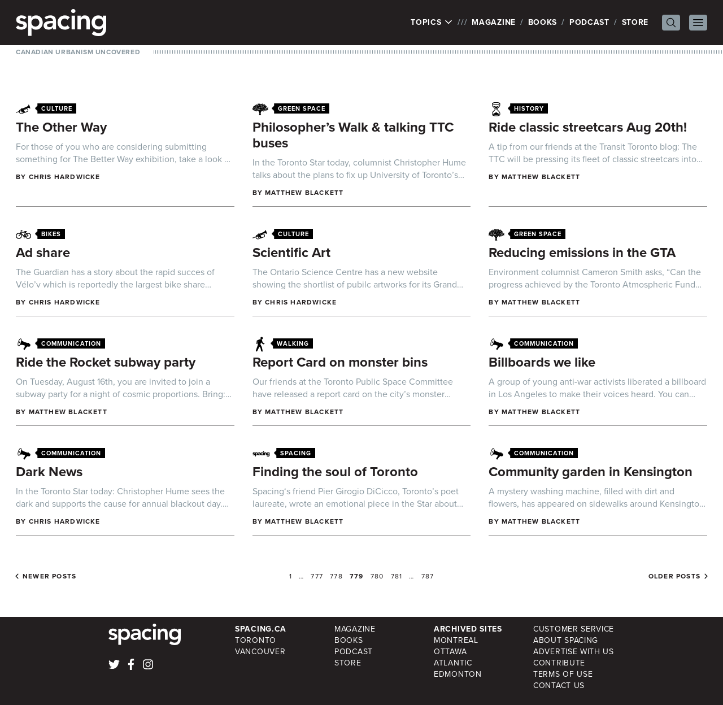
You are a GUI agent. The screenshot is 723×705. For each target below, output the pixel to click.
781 (397, 576)
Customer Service (573, 629)
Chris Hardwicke (65, 177)
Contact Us (559, 685)
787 (427, 576)
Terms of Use (563, 674)
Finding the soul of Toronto (335, 472)
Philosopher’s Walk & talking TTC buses (353, 135)
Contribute (559, 663)
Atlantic (453, 663)
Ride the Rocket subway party (105, 362)
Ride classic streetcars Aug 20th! (588, 127)
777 (317, 576)
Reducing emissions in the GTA (582, 252)
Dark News (49, 472)
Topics (432, 22)
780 (377, 576)
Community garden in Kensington (590, 472)
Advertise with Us (573, 652)
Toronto (255, 640)
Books (543, 22)
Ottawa (450, 652)
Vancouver (260, 652)
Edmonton (458, 674)
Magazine (494, 22)
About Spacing (565, 640)
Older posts (674, 576)
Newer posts (49, 576)
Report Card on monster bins (340, 362)
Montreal (456, 640)
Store (635, 22)
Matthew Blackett (304, 193)
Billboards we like (542, 362)
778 (336, 576)
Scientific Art (291, 252)
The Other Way (61, 127)
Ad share (43, 252)
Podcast (589, 22)
